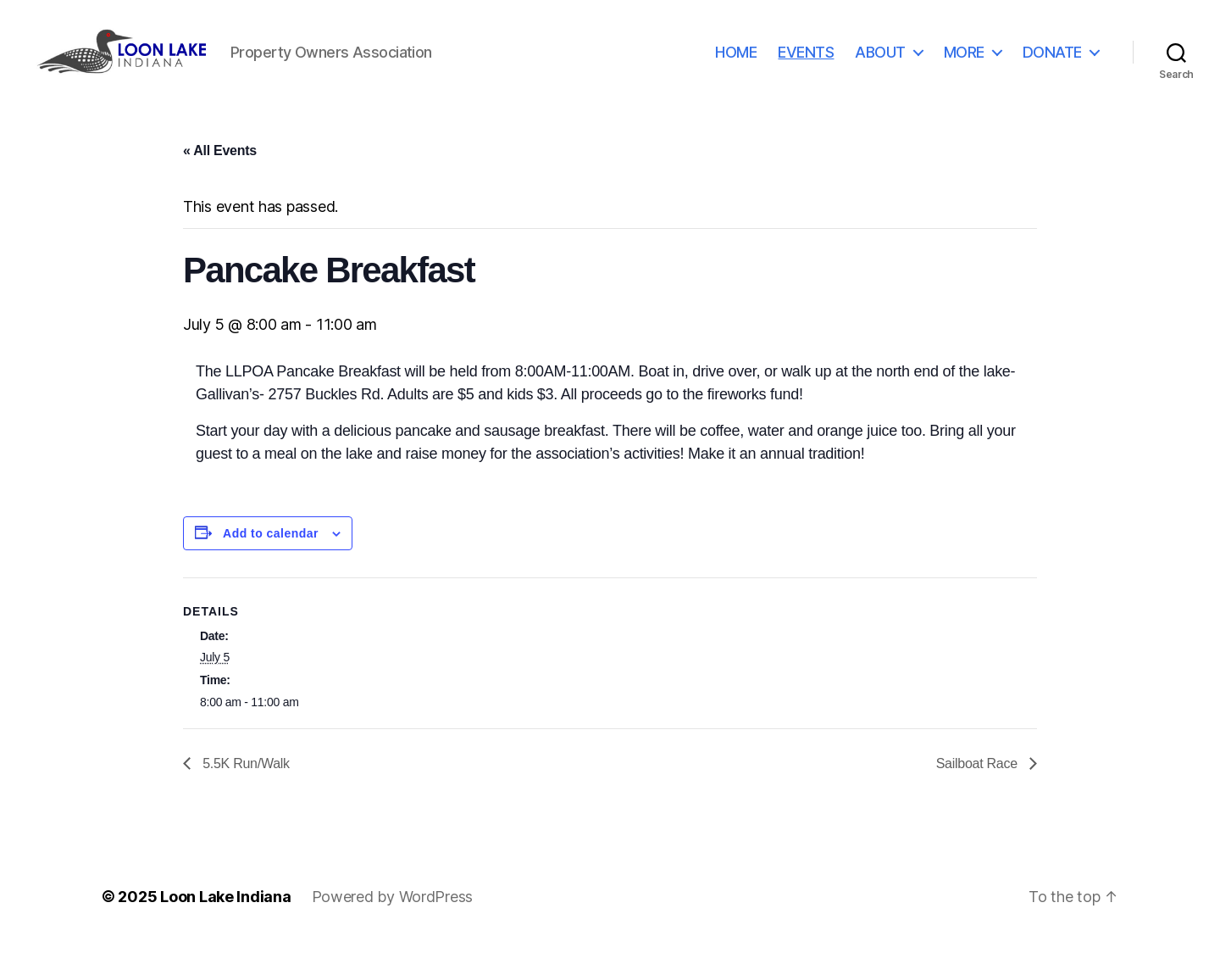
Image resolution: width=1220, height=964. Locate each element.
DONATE (1052, 61)
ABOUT (880, 61)
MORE (964, 61)
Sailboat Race (978, 783)
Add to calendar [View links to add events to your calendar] (271, 553)
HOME (736, 61)
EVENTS (806, 61)
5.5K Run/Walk (244, 783)
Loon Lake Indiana (225, 916)
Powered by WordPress (393, 916)
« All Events (220, 170)
